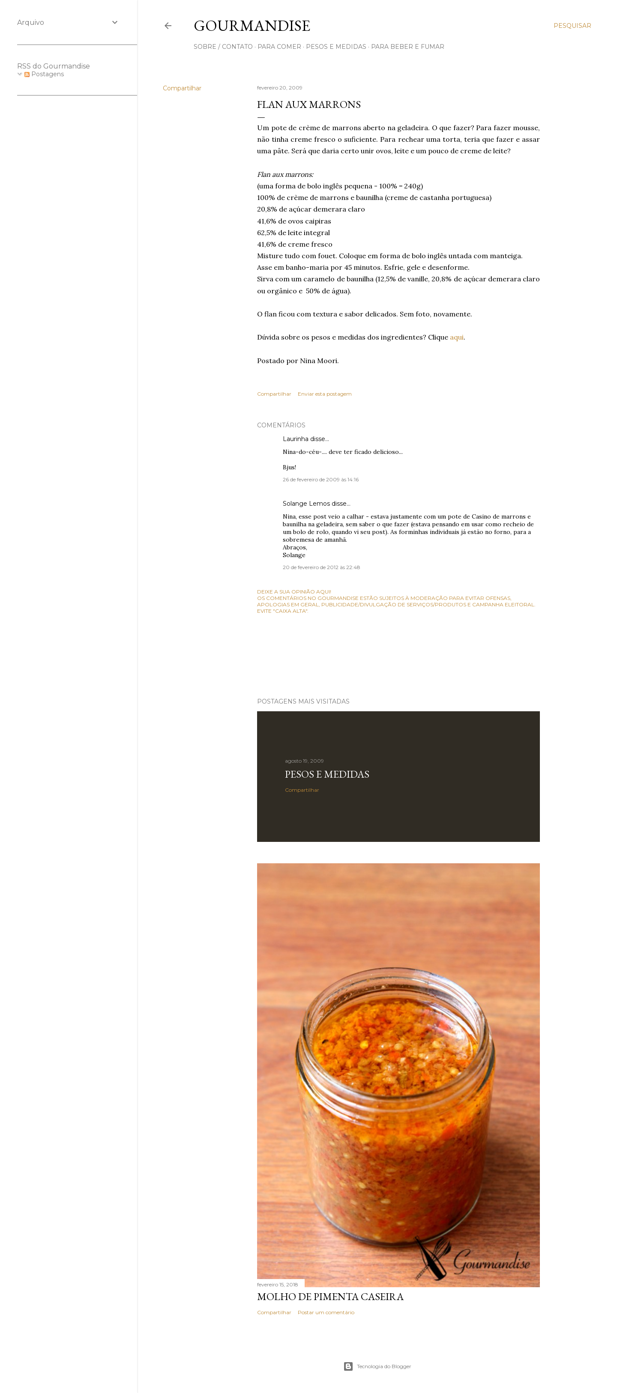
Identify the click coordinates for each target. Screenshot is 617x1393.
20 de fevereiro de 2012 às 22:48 (321, 567)
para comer (279, 47)
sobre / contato (223, 47)
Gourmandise (252, 25)
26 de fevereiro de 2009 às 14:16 (321, 479)
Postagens (44, 74)
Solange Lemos (306, 503)
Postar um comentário (326, 1312)
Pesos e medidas (327, 774)
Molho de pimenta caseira (330, 1296)
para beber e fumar (407, 47)
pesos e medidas (336, 47)
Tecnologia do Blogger (377, 1366)
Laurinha (295, 439)
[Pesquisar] (572, 25)
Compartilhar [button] (182, 88)
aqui (457, 337)
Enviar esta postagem (325, 394)
